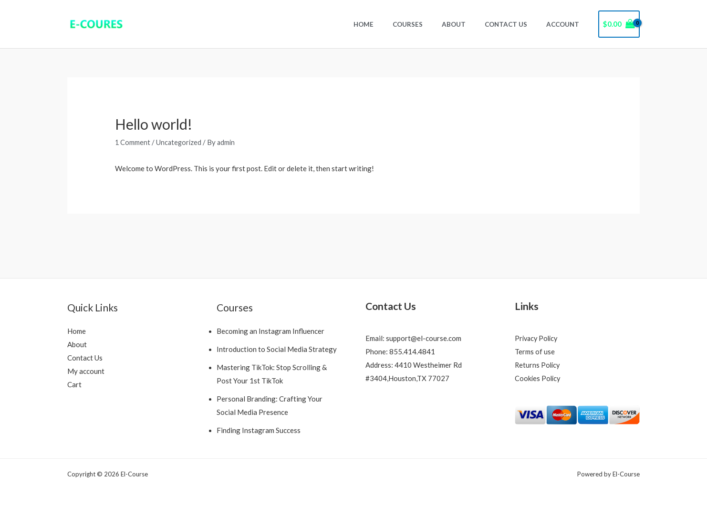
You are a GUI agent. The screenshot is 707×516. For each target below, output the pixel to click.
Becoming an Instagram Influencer (270, 331)
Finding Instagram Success (259, 429)
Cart (74, 384)
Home (392, 24)
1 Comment (133, 142)
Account (566, 24)
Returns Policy (538, 365)
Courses (430, 24)
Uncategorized (179, 142)
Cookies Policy (538, 378)
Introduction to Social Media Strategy (277, 349)
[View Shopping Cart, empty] (619, 24)
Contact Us (515, 24)
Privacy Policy (538, 338)
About (469, 24)
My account (85, 371)
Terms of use (535, 351)
